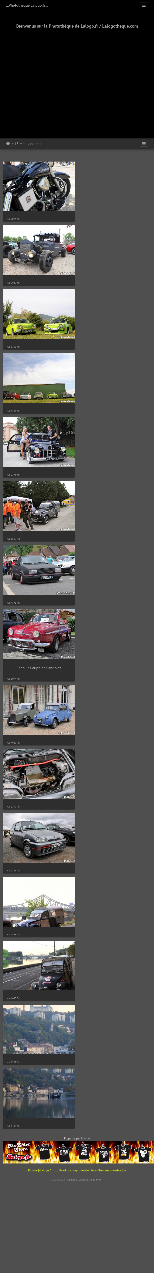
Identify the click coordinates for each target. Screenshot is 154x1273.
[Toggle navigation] (144, 5)
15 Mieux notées (28, 143)
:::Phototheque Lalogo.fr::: (27, 5)
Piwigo (85, 1161)
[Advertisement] (42, 78)
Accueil (8, 144)
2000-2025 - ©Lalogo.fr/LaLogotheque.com (77, 1202)
